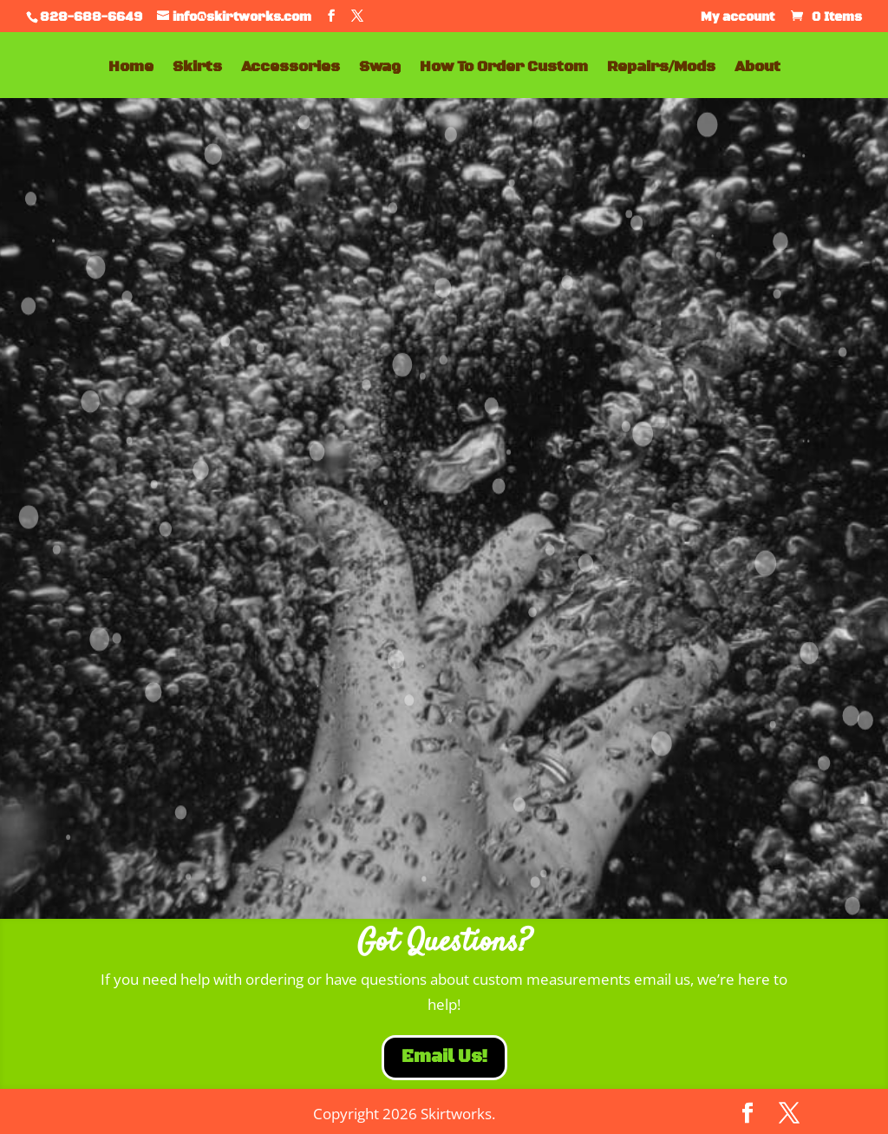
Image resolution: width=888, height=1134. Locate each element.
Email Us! (444, 1057)
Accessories (290, 68)
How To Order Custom (504, 68)
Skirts (197, 68)
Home (130, 68)
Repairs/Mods (661, 68)
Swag (380, 68)
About (757, 68)
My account (737, 18)
